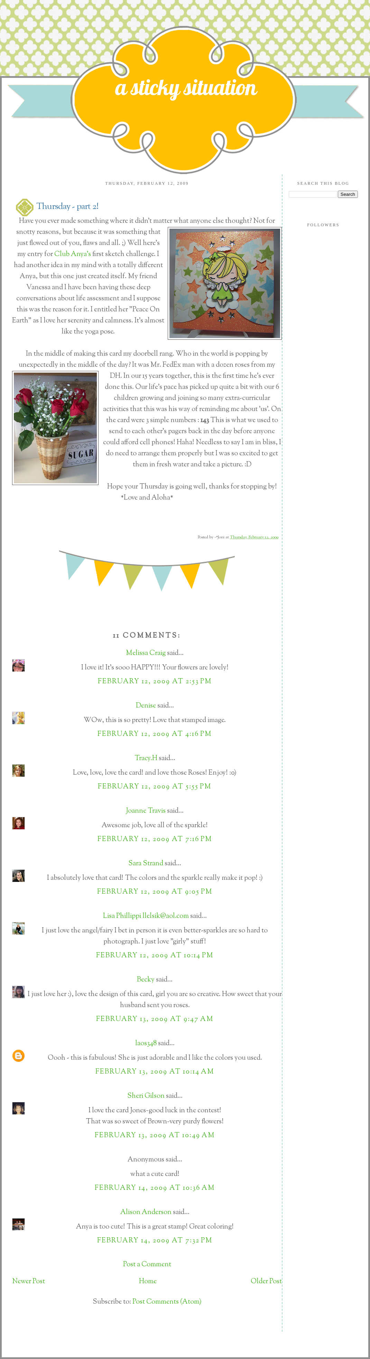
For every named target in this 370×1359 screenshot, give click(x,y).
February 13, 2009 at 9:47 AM (155, 1019)
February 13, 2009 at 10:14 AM (154, 1072)
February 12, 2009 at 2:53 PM (155, 682)
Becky (146, 980)
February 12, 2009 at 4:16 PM (155, 734)
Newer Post (28, 1282)
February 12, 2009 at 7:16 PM (155, 839)
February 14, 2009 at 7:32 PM (155, 1241)
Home (148, 1282)
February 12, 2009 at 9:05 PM (155, 892)
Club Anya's (73, 254)
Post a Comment (147, 1265)
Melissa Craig (146, 653)
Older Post (266, 1282)
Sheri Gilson (146, 1096)
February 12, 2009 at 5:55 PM (155, 787)
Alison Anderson (146, 1212)
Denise (146, 706)
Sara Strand (145, 864)
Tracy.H (146, 759)
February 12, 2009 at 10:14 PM (155, 956)
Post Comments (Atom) (167, 1302)
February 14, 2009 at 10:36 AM (155, 1188)
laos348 (146, 1044)
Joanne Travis (146, 811)
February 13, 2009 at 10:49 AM (155, 1136)
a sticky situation (186, 87)
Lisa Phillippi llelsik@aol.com (146, 916)
